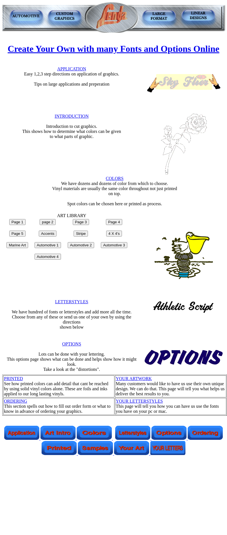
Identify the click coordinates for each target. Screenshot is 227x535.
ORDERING (15, 401)
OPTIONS (71, 344)
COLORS (114, 178)
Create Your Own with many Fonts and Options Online (113, 49)
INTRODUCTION (72, 116)
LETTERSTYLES (71, 301)
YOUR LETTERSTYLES (139, 401)
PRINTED (13, 378)
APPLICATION (71, 68)
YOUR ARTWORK (134, 378)
